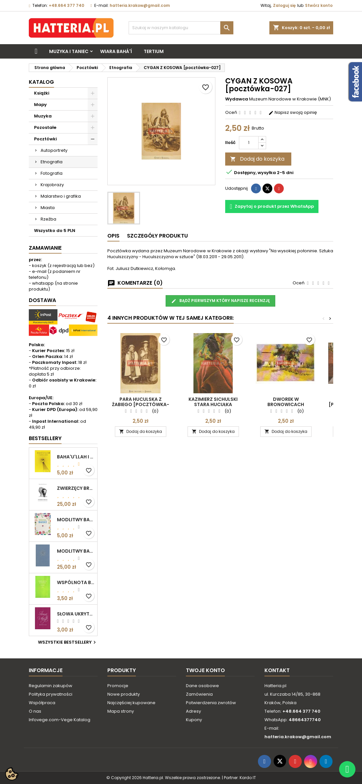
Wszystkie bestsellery (68, 642)
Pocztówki (45, 139)
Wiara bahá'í (116, 51)
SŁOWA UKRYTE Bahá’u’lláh (76, 613)
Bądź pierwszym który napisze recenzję (220, 301)
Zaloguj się (284, 5)
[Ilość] (249, 142)
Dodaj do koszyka (257, 159)
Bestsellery (45, 438)
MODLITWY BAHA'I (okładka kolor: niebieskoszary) (76, 551)
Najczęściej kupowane (131, 703)
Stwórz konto (319, 5)
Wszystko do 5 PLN (54, 230)
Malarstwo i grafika (61, 196)
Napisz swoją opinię (292, 112)
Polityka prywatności (50, 694)
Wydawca (236, 99)
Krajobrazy (52, 185)
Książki (41, 93)
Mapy (40, 104)
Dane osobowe (202, 686)
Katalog (41, 82)
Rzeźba (48, 219)
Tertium (154, 51)
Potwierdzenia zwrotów (211, 703)
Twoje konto (205, 670)
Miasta (48, 208)
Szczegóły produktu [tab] (157, 236)
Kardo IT (248, 777)
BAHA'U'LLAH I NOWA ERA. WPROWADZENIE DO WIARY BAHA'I (76, 456)
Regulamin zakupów (50, 686)
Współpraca (42, 703)
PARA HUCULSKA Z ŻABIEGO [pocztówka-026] (140, 404)
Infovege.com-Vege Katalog (59, 720)
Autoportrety (54, 150)
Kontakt (277, 670)
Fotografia (52, 173)
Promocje (117, 686)
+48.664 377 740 (66, 5)
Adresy (193, 711)
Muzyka (43, 116)
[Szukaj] (181, 27)
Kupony (194, 720)
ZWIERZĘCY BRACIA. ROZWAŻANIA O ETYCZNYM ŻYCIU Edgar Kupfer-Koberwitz (76, 488)
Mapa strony (120, 711)
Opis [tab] (113, 236)
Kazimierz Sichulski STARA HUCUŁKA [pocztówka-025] (213, 404)
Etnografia (52, 162)
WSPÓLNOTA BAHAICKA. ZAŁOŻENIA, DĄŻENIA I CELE (76, 582)
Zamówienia (199, 694)
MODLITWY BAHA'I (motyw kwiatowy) (76, 519)
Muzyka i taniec (68, 51)
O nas (35, 711)
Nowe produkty (123, 694)
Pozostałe (45, 127)
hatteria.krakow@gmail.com (140, 5)
